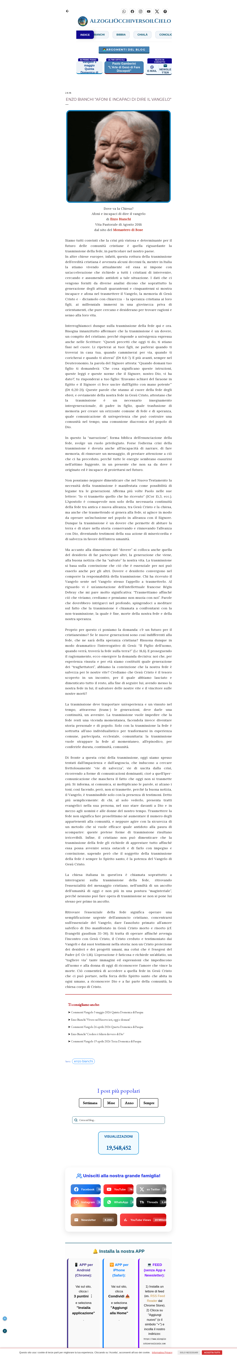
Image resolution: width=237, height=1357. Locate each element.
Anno (129, 1103)
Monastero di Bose (128, 231)
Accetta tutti (212, 1352)
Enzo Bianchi (120, 220)
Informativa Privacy (162, 1352)
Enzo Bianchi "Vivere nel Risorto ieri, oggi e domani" (100, 1020)
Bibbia (132, 35)
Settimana (90, 1103)
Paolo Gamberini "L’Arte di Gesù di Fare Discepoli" (124, 68)
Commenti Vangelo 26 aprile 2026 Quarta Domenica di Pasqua (107, 1028)
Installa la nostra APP (119, 1252)
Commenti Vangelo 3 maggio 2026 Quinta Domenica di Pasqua (107, 1013)
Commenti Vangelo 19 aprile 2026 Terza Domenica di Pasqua (106, 1042)
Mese (111, 1103)
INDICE (85, 35)
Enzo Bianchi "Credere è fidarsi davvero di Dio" (97, 1035)
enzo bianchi (83, 1062)
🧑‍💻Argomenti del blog (124, 50)
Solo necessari (189, 1352)
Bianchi (107, 35)
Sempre (148, 1103)
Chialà (156, 35)
